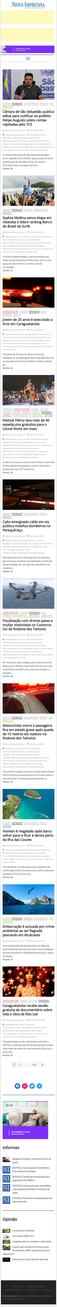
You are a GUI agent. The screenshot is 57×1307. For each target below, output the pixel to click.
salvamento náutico (36, 859)
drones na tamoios (19, 642)
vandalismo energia (36, 553)
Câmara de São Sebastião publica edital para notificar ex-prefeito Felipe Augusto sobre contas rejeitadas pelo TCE (28, 118)
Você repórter (31, 1290)
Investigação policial (27, 337)
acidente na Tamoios (18, 751)
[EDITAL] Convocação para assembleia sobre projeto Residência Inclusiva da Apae (31, 1189)
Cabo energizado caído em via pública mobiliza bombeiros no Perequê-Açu (26, 525)
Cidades (6, 103)
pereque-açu (37, 547)
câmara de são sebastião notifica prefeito (22, 135)
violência (40, 346)
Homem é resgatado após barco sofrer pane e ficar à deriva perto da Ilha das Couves (28, 835)
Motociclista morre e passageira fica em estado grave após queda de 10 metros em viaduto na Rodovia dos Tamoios (28, 731)
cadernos (8, 409)
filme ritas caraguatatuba (20, 1030)
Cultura (44, 409)
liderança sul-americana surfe (22, 243)
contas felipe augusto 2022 (23, 138)
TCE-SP (45, 150)
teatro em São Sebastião (20, 457)
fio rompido (34, 543)
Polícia (16, 314)
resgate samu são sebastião (21, 764)
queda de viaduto (22, 761)
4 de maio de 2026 (35, 130)
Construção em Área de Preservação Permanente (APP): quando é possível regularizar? (26, 1250)
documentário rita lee (31, 1027)
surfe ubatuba (19, 252)
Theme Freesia (34, 1296)
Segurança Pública (14, 346)
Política (44, 103)
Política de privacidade (35, 1286)
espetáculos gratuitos (26, 445)
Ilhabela (7, 415)
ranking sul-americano (17, 246)
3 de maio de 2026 (35, 635)
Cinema (22, 1024)
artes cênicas (10, 439)
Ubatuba (7, 212)
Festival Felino (21, 448)
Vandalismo (23, 553)
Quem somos (17, 1286)
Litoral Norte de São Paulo (22, 147)
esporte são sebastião (26, 240)
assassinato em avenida (14, 334)
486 (34, 1064)
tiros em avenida (29, 346)
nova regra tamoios (22, 651)
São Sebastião (35, 150)
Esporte (28, 209)
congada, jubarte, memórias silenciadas (31, 1241)
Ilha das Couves (26, 853)
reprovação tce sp (22, 150)
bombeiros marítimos (27, 850)
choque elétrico (28, 540)
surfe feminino (35, 249)
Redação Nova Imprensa (14, 130)
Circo (35, 442)
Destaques (17, 103)
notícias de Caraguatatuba (29, 343)
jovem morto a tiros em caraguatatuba (28, 340)
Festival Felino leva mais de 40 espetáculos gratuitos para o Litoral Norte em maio (26, 424)
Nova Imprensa (31, 103)
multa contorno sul (16, 648)
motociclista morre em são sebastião (25, 757)
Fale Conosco (47, 1290)
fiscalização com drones (19, 645)
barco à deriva (11, 850)
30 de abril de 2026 (36, 941)
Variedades (34, 615)
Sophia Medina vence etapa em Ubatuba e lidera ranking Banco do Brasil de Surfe (27, 221)
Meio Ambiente (41, 918)
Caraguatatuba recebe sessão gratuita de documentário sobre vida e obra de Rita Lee (27, 1009)
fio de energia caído (20, 543)
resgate (11, 859)
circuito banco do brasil (30, 237)
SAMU (13, 767)
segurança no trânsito (17, 657)
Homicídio (14, 337)
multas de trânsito (31, 648)
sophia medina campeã (19, 249)
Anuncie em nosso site (13, 1290)
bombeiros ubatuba (13, 540)
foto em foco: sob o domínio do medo (30, 1259)
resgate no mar (21, 859)
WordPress (45, 1296)
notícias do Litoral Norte (21, 547)
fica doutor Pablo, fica (23, 1236)
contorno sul (24, 639)
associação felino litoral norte (29, 439)
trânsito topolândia (36, 767)
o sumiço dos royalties (23, 1230)
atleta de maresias (12, 237)
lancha (36, 853)
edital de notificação (37, 141)
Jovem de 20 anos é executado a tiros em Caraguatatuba (28, 321)
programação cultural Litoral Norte (19, 1034)
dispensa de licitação (20, 141)
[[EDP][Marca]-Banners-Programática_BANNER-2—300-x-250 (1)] (25, 1102)
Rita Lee (14, 1037)
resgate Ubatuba (16, 550)
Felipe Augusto (30, 144)
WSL (35, 252)
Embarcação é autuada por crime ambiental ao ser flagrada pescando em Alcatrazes (28, 930)
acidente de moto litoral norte (17, 748)
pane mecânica (36, 856)
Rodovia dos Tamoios (21, 654)
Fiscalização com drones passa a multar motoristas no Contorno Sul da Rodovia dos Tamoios (27, 624)
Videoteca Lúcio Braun (27, 1037)
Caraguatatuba (11, 311)
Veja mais (10, 168)
